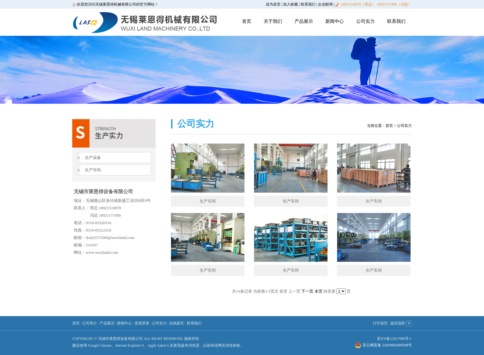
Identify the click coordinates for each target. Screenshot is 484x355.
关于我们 (273, 21)
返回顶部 (401, 323)
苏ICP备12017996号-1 (394, 338)
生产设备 (93, 157)
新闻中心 (334, 21)
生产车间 (93, 170)
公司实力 (365, 21)
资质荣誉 (142, 323)
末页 (319, 291)
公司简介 (89, 323)
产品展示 (303, 21)
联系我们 (308, 4)
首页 (246, 21)
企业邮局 (325, 4)
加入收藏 (290, 4)
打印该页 (380, 323)
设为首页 (273, 4)
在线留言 (176, 323)
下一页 (307, 291)
